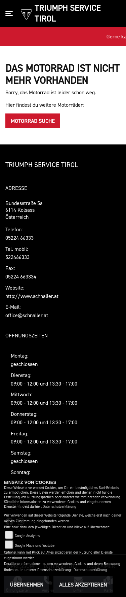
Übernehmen (26, 584)
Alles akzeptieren (83, 584)
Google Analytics (27, 536)
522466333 (17, 257)
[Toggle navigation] (10, 13)
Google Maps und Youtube (34, 545)
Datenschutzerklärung (59, 506)
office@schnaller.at (26, 315)
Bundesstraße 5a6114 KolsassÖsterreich (24, 210)
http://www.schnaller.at (31, 296)
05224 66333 (19, 237)
